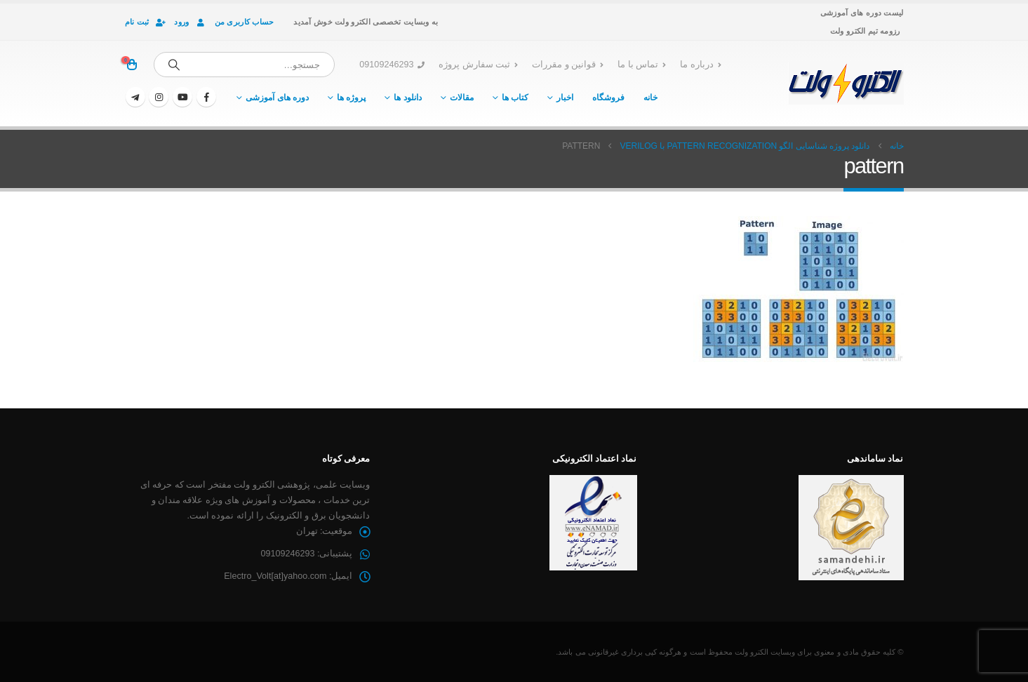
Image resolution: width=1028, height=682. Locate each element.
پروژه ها (351, 97)
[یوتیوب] (182, 97)
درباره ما (700, 64)
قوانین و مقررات (567, 64)
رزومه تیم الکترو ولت (865, 31)
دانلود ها (407, 97)
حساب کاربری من (244, 22)
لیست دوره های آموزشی (862, 12)
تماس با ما (642, 64)
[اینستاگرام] (158, 97)
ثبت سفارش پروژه (478, 64)
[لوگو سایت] (846, 83)
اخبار (564, 97)
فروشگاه (608, 97)
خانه (650, 97)
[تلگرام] (135, 97)
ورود (190, 22)
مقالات (462, 97)
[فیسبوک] (206, 97)
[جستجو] (174, 64)
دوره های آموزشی (277, 97)
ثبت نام (146, 22)
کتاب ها (515, 97)
